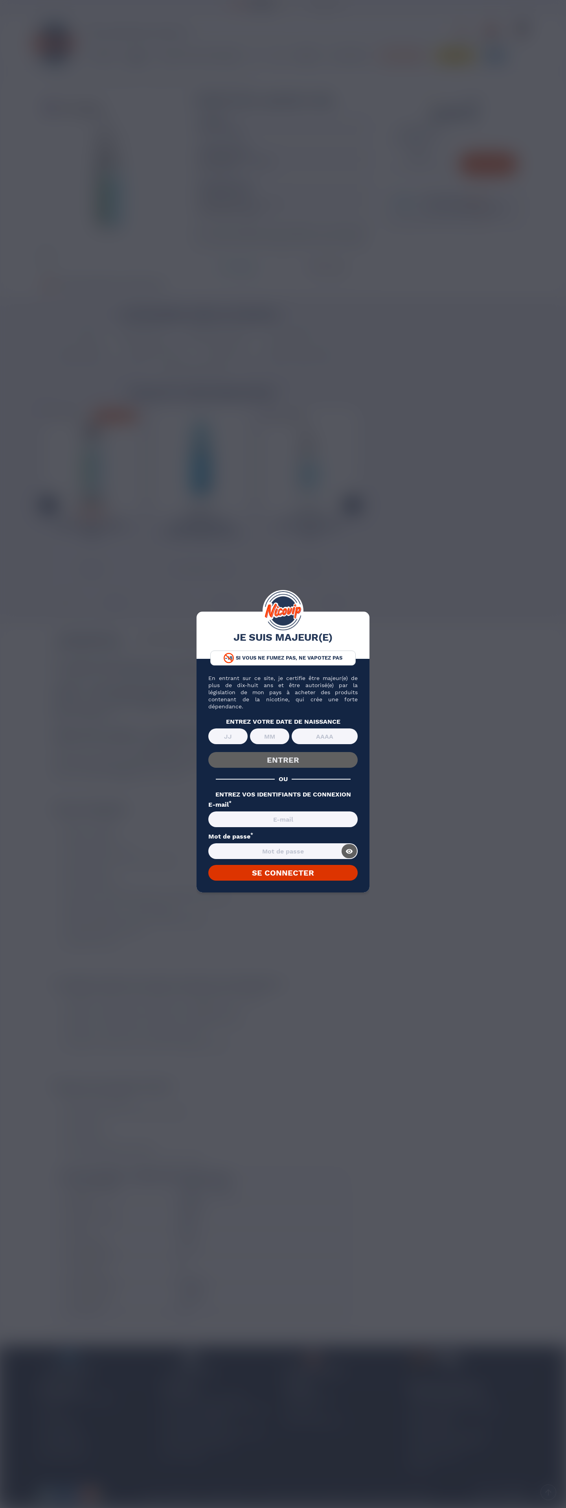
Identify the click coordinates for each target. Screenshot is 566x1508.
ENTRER (283, 760)
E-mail (220, 804)
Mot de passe (230, 836)
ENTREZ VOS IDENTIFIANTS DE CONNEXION (283, 794)
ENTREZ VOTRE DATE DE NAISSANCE (283, 721)
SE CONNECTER (283, 873)
